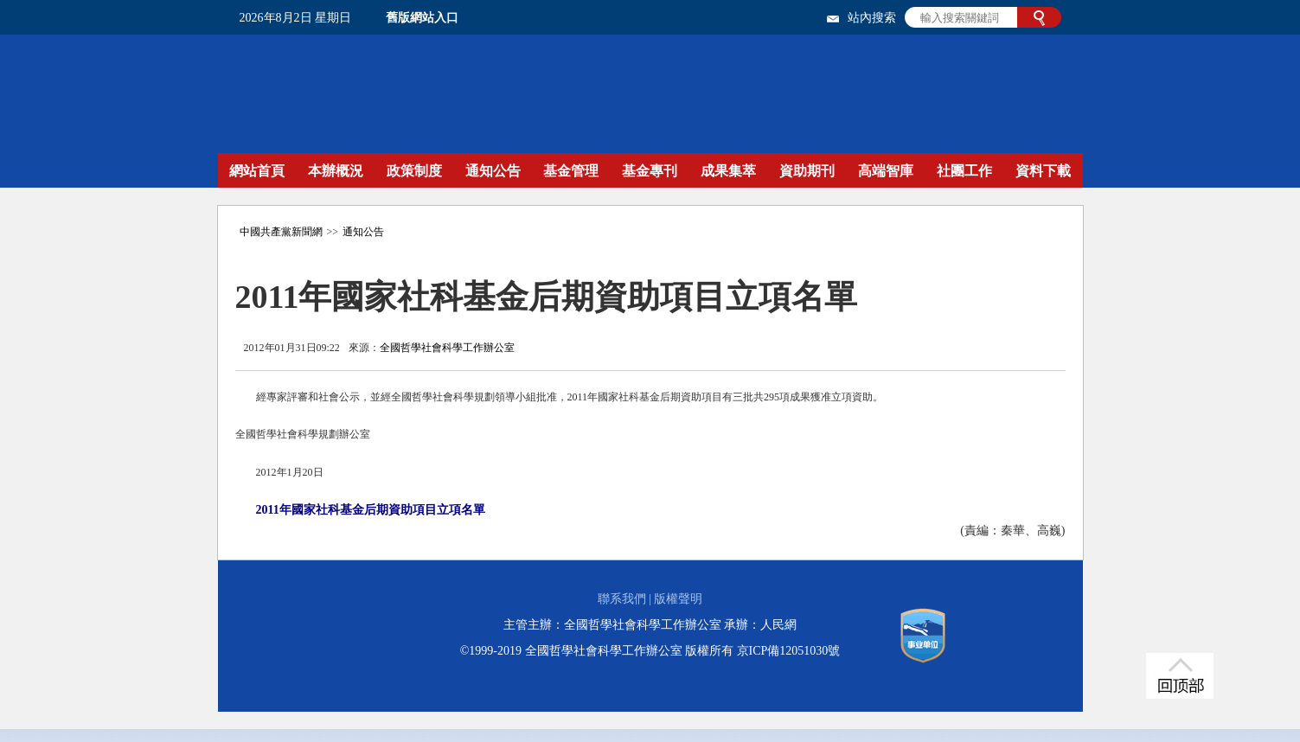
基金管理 (571, 170)
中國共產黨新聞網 (281, 232)
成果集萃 (728, 170)
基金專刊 (649, 170)
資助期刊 (807, 170)
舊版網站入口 (422, 17)
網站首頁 (257, 170)
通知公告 (493, 170)
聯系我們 (622, 598)
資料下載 (1043, 170)
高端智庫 (885, 170)
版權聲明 (678, 598)
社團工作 (964, 170)
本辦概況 (335, 170)
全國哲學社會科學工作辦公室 (447, 348)
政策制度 (414, 170)
